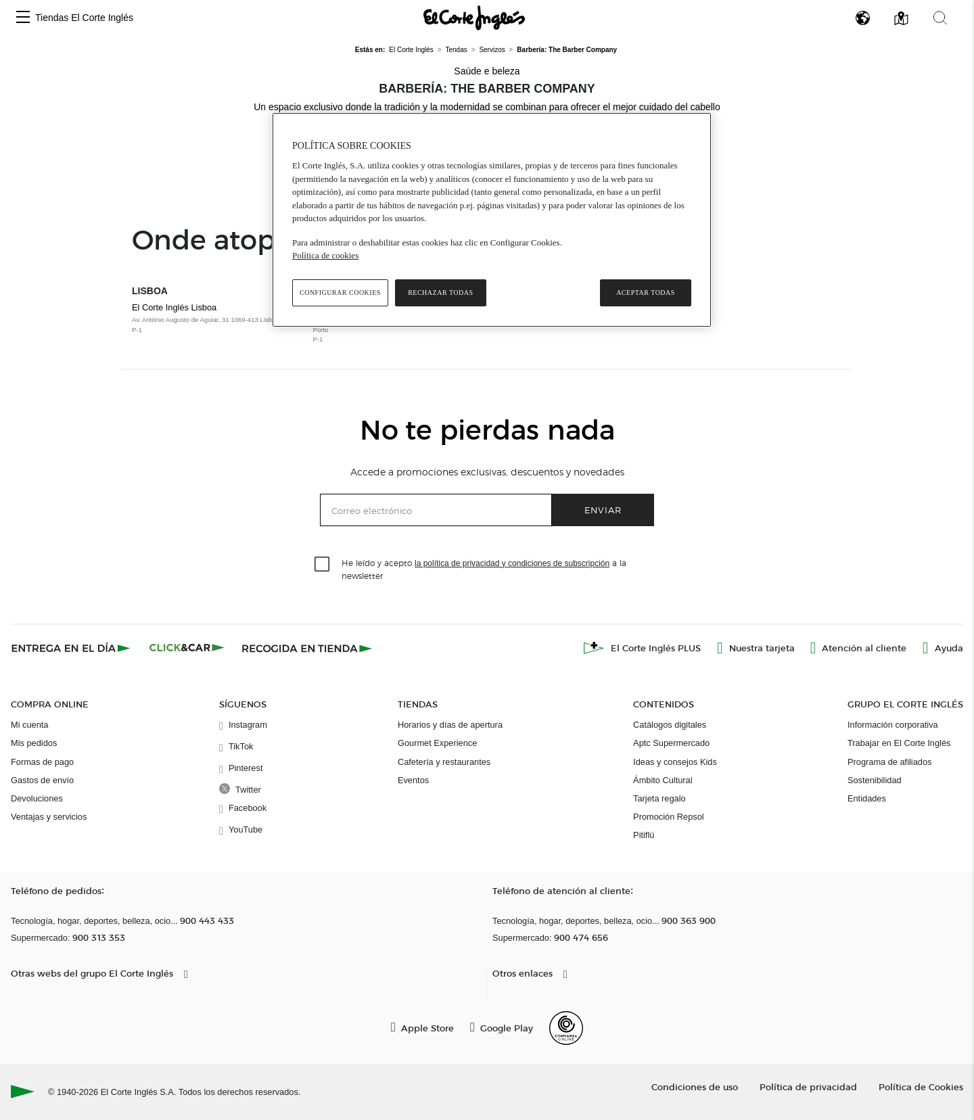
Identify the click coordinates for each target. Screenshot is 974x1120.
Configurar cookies (340, 292)
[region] (492, 219)
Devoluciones (37, 798)
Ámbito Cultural (662, 780)
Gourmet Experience (437, 743)
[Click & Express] (72, 648)
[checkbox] (323, 565)
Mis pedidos (34, 743)
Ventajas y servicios (49, 817)
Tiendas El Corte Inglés (84, 17)
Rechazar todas (440, 292)
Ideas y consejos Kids (675, 762)
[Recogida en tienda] (307, 648)
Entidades (867, 798)
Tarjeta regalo (659, 798)
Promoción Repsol (668, 817)
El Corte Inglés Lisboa (216, 318)
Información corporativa (893, 725)
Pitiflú (643, 835)
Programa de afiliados (889, 762)
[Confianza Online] (566, 1028)
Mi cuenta (29, 725)
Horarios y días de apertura (450, 725)
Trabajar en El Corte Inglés (899, 743)
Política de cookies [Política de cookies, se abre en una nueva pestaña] (325, 255)
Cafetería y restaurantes (444, 762)
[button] (23, 17)
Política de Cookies (921, 1086)
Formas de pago (42, 762)
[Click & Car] (187, 648)
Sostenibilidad (875, 780)
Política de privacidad (808, 1086)
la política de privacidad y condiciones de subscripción (512, 563)
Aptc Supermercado (671, 743)
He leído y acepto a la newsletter (484, 569)
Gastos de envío (42, 780)
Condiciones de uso (694, 1086)
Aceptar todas (645, 292)
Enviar (603, 509)
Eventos (413, 780)
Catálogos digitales (669, 725)
